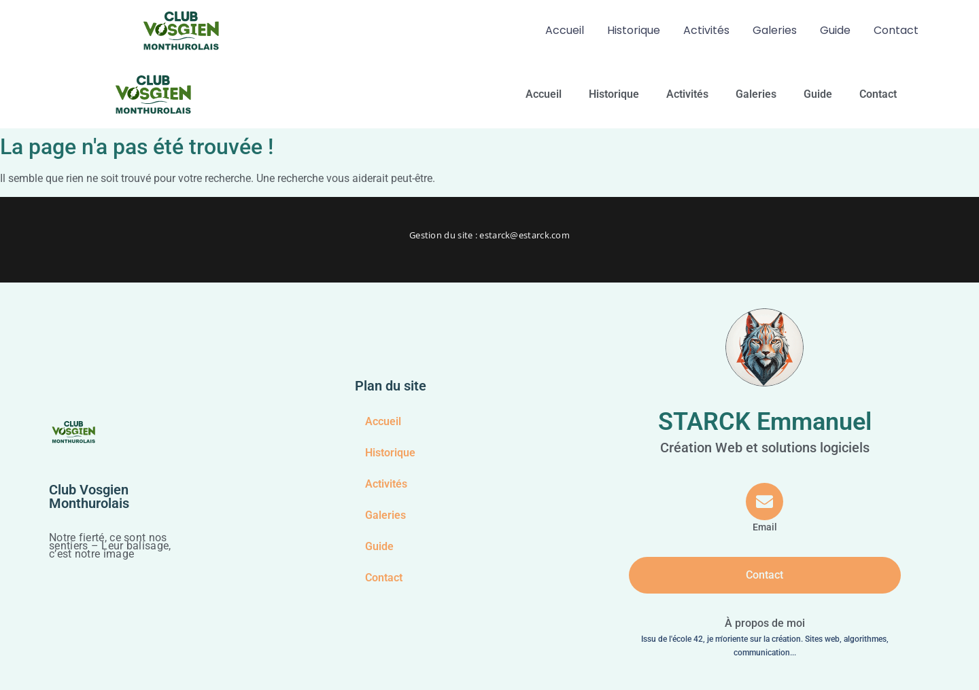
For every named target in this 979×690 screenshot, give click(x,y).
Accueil (564, 30)
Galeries (775, 30)
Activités (706, 30)
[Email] (765, 508)
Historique (633, 30)
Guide (835, 30)
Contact (896, 30)
